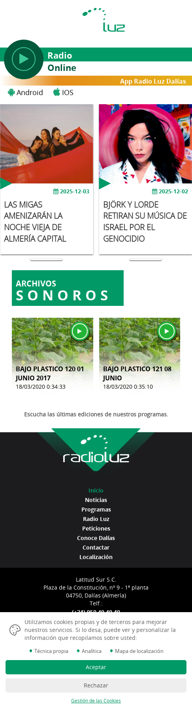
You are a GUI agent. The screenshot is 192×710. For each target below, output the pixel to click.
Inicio (96, 490)
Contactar (96, 547)
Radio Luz (96, 519)
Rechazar (96, 685)
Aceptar (96, 667)
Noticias (96, 500)
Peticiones (96, 528)
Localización (96, 557)
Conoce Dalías (96, 538)
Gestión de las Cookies (96, 700)
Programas (96, 509)
